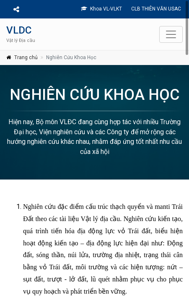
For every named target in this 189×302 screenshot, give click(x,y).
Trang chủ (26, 57)
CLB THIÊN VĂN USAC (155, 9)
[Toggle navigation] (171, 34)
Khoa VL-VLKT (101, 9)
